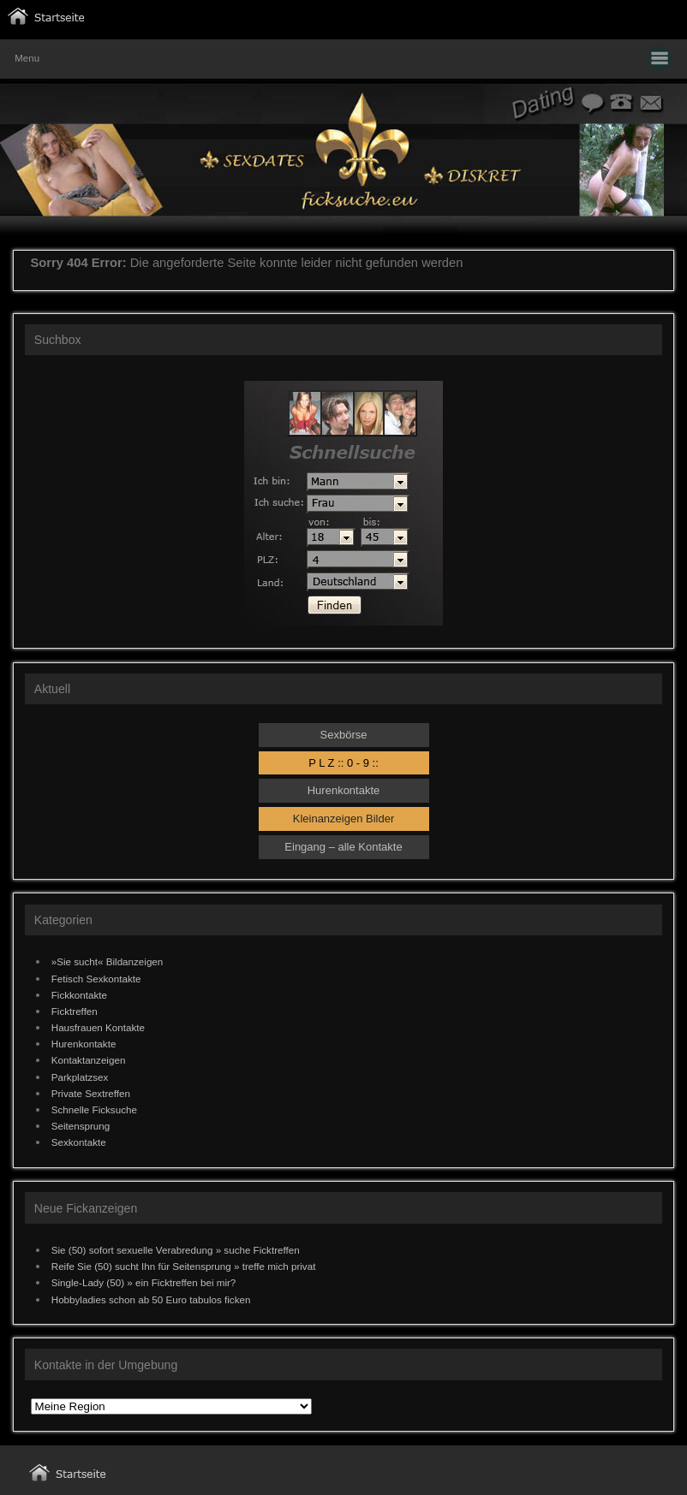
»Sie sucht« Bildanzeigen (107, 961)
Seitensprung (81, 1125)
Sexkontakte (78, 1142)
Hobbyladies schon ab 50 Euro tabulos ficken (151, 1299)
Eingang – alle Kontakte (343, 846)
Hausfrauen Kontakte (98, 1027)
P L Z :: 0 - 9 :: (343, 762)
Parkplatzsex (80, 1077)
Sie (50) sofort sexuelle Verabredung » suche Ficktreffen (175, 1249)
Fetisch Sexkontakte (96, 978)
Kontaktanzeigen (88, 1059)
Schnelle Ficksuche (94, 1109)
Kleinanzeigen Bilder (344, 818)
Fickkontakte (79, 994)
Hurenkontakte (344, 790)
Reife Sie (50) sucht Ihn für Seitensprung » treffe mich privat (183, 1266)
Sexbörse (343, 734)
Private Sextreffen (90, 1093)
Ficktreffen (74, 1011)
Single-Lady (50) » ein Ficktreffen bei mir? (143, 1282)
